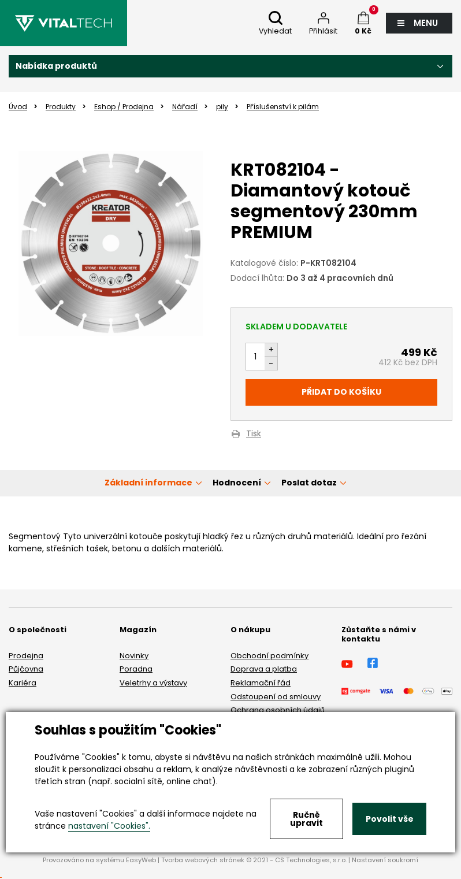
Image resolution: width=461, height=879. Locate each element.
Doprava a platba (264, 668)
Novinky (134, 655)
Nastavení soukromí (385, 860)
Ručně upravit (306, 819)
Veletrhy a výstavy (153, 682)
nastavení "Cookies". (109, 826)
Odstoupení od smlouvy (276, 696)
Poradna (136, 668)
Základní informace (148, 482)
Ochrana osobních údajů (278, 709)
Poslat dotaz (309, 482)
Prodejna (26, 655)
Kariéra (22, 682)
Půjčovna (26, 668)
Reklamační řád (261, 682)
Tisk (253, 434)
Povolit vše (390, 819)
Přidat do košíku (341, 392)
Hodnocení (237, 482)
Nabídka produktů (56, 66)
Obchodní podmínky (269, 655)
